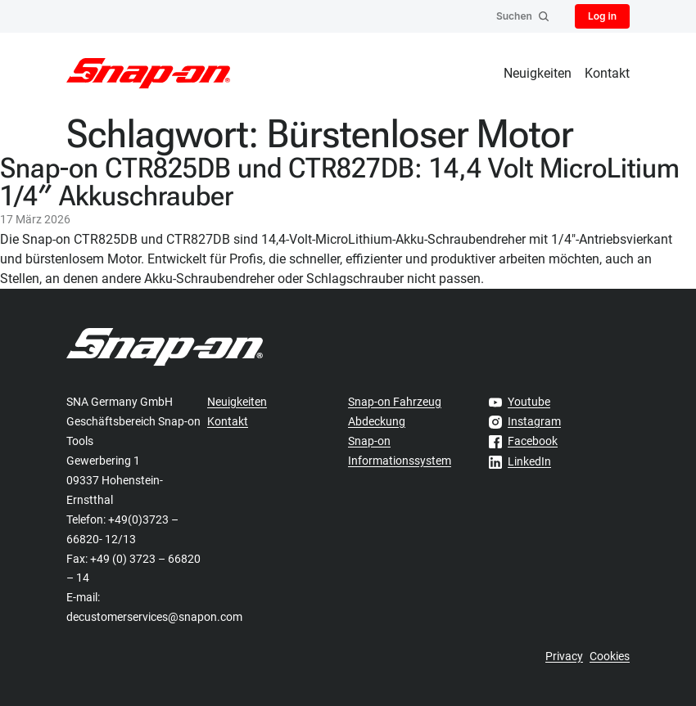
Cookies (610, 656)
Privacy (564, 656)
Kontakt (607, 73)
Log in (602, 16)
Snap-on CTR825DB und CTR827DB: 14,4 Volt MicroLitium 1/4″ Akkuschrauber (340, 181)
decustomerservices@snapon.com (154, 616)
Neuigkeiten (538, 73)
